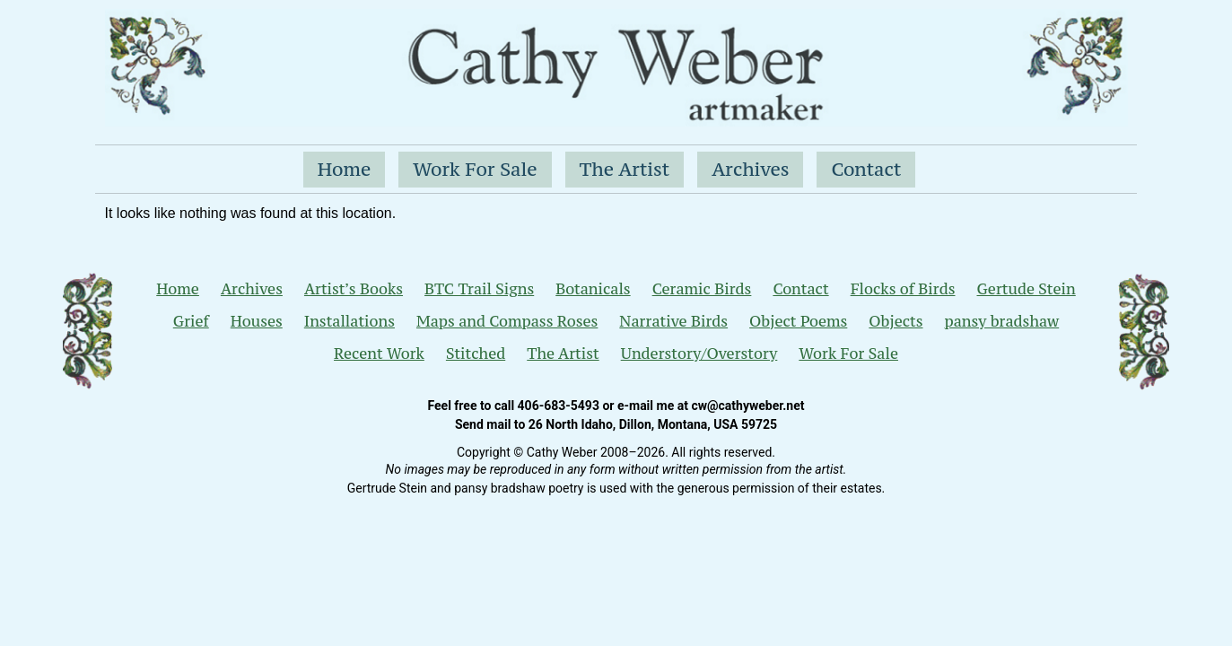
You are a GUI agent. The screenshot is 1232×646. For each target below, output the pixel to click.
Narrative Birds (673, 321)
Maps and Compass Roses (507, 321)
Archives (750, 169)
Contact (866, 169)
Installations (349, 321)
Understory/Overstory (699, 353)
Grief (191, 321)
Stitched (475, 353)
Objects (895, 321)
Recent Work (379, 353)
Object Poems (798, 321)
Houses (257, 321)
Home (344, 169)
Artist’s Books (353, 289)
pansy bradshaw (1002, 321)
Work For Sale (475, 169)
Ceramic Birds (702, 289)
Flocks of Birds (903, 289)
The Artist (625, 169)
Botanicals (592, 289)
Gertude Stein (1025, 289)
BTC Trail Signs (479, 289)
